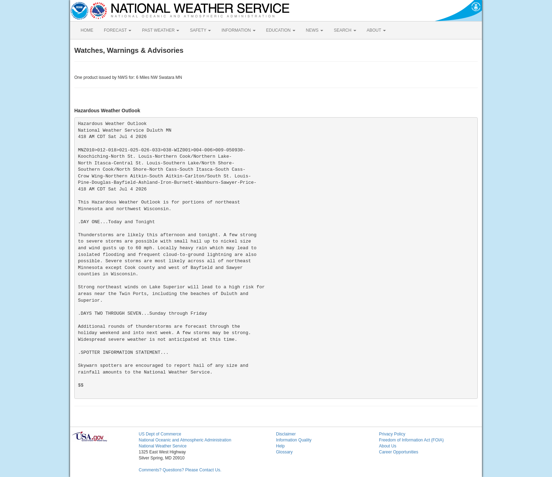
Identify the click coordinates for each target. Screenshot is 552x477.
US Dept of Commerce (160, 434)
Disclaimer (286, 434)
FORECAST (117, 30)
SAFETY (200, 30)
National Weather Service (163, 446)
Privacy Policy (392, 434)
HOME (87, 30)
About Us (387, 446)
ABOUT (376, 30)
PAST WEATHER (160, 30)
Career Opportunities (398, 452)
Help (280, 446)
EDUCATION (280, 30)
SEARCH (345, 30)
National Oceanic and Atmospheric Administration (185, 440)
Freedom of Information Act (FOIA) (411, 440)
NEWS (314, 30)
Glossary (284, 452)
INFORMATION (238, 30)
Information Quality (294, 440)
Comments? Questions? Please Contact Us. (180, 469)
